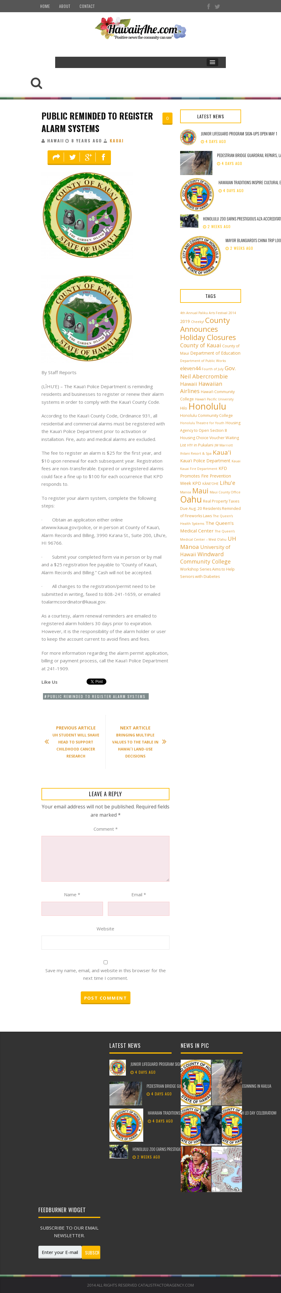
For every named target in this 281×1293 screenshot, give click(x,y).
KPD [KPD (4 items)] (196, 483)
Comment (106, 829)
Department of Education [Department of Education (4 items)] (215, 353)
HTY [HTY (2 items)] (190, 445)
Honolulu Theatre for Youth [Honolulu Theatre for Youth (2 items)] (202, 423)
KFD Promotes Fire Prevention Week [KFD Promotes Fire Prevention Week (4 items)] (205, 475)
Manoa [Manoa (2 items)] (185, 492)
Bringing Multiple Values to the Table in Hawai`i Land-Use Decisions (136, 742)
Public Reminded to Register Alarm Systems (97, 121)
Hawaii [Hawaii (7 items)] (188, 383)
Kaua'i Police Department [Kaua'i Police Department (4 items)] (205, 461)
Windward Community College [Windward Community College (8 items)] (205, 557)
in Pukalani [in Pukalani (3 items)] (203, 445)
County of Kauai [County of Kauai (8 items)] (200, 345)
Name (72, 894)
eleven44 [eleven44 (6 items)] (190, 368)
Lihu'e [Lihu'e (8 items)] (227, 482)
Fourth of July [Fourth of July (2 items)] (212, 369)
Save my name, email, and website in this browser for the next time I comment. (105, 974)
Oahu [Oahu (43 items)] (191, 499)
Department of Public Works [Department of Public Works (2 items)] (203, 361)
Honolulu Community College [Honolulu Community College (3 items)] (206, 415)
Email (138, 894)
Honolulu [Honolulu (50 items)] (207, 406)
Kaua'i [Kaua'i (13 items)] (222, 452)
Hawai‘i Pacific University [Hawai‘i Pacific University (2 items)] (214, 399)
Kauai (117, 140)
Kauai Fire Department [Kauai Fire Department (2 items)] (198, 469)
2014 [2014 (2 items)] (232, 313)
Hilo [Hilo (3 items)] (183, 408)
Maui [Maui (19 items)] (200, 491)
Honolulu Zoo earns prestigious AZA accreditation (174, 1149)
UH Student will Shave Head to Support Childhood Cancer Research (75, 742)
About (64, 6)
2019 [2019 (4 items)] (185, 321)
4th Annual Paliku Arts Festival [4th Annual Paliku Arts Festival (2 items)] (203, 313)
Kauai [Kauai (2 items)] (236, 461)
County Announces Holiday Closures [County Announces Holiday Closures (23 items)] (208, 328)
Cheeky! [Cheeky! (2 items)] (197, 322)
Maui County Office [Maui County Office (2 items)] (225, 492)
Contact (87, 6)
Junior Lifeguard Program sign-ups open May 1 (239, 133)
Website (105, 929)
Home (45, 6)
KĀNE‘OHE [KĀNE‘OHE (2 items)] (210, 484)
